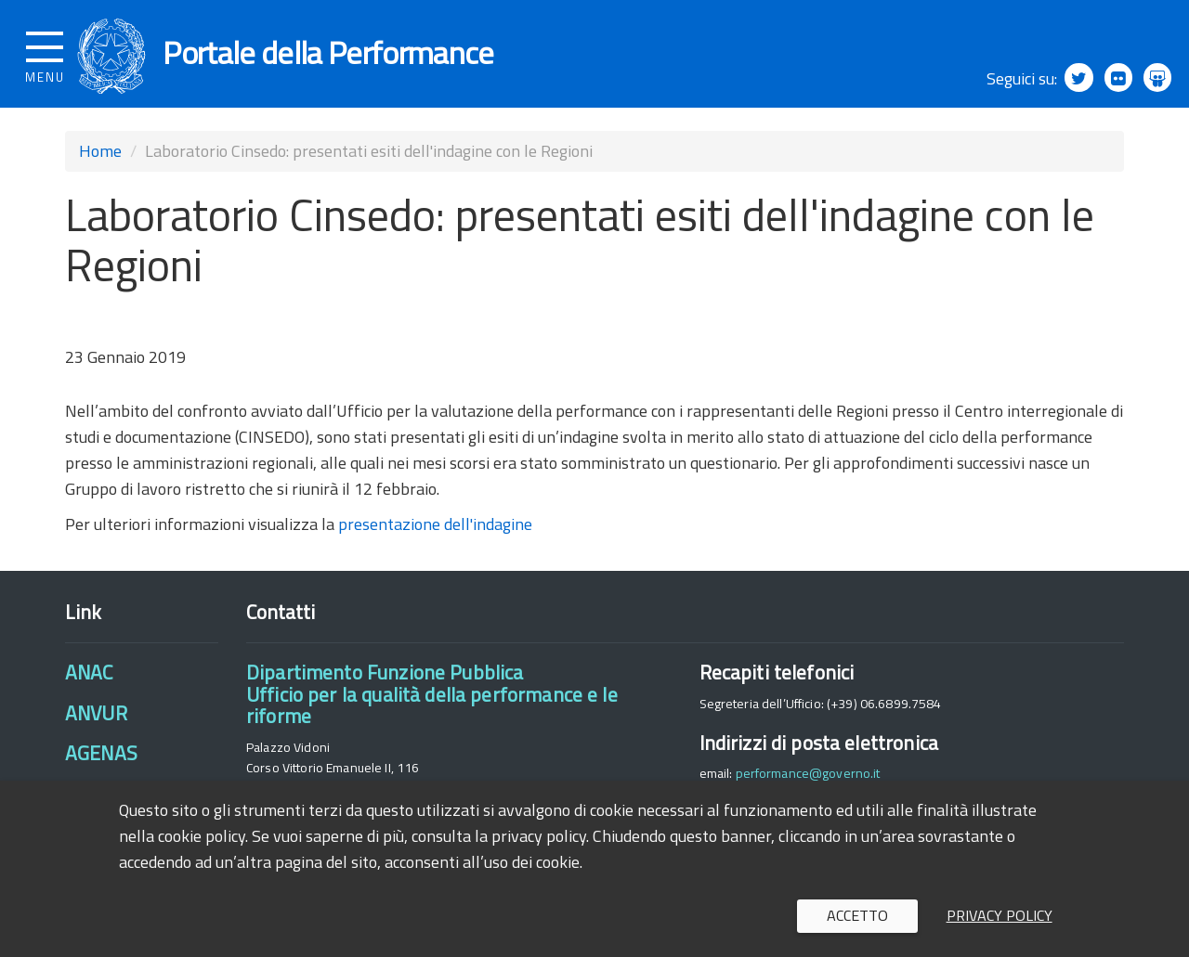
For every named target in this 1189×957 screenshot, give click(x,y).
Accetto (857, 915)
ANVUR (96, 720)
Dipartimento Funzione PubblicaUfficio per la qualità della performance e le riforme (432, 702)
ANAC (89, 680)
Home (100, 159)
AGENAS (101, 761)
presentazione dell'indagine (435, 532)
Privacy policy (999, 915)
